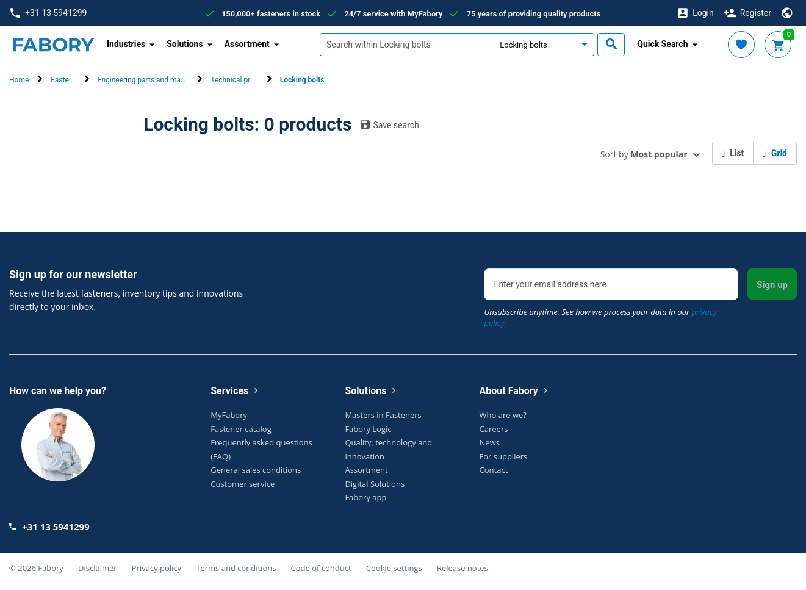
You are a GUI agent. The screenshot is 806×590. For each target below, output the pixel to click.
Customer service (242, 483)
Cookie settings (394, 568)
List (733, 153)
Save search (390, 124)
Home (19, 80)
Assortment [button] (247, 44)
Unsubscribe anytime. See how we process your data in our (600, 317)
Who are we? (503, 414)
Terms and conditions (236, 568)
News (490, 442)
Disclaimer (97, 568)
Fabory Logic (368, 428)
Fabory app (365, 497)
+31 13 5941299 (48, 13)
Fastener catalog (241, 428)
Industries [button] (126, 44)
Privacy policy (156, 568)
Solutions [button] (185, 44)
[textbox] (405, 44)
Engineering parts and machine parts (157, 80)
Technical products (241, 80)
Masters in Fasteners (383, 414)
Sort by (644, 154)
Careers (494, 428)
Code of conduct (321, 568)
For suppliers (504, 456)
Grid (775, 153)
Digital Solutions (375, 483)
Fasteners (67, 80)
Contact (494, 469)
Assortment (366, 469)
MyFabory (228, 414)
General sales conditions (255, 469)
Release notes (462, 568)
